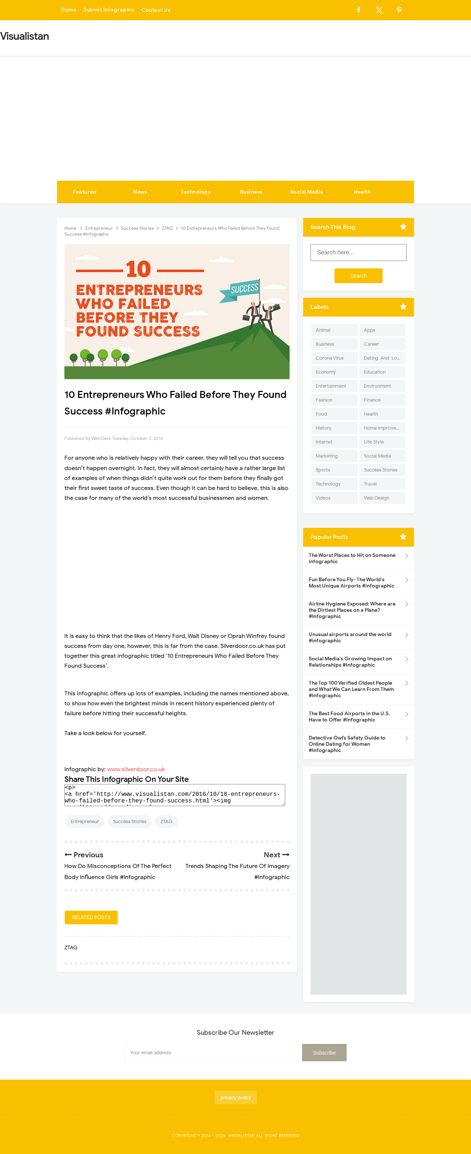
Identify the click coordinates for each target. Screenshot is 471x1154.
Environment (377, 386)
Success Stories (129, 821)
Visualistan (242, 1135)
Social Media (306, 192)
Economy (326, 372)
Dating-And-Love (383, 358)
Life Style (374, 442)
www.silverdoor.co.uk (136, 769)
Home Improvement (385, 428)
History (324, 428)
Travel (370, 484)
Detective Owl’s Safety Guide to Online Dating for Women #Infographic (347, 744)
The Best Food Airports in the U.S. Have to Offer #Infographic (349, 716)
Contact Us (156, 10)
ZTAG (166, 821)
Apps (369, 330)
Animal (323, 330)
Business (251, 192)
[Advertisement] (235, 125)
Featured (84, 192)
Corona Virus (330, 358)
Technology (196, 192)
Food (321, 414)
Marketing (327, 456)
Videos (323, 498)
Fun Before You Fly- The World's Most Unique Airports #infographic (351, 582)
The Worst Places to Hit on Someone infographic (352, 558)
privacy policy (235, 1097)
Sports (323, 470)
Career (371, 344)
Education (375, 372)
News (140, 192)
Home (68, 10)
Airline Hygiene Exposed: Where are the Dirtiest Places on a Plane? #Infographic (352, 610)
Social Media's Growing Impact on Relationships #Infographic (350, 662)
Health (362, 192)
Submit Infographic (109, 10)
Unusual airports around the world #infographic (350, 637)
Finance (372, 400)
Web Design (376, 498)
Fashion (324, 400)
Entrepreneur (85, 821)
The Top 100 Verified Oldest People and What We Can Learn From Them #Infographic (351, 689)
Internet (324, 442)
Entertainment (331, 386)
